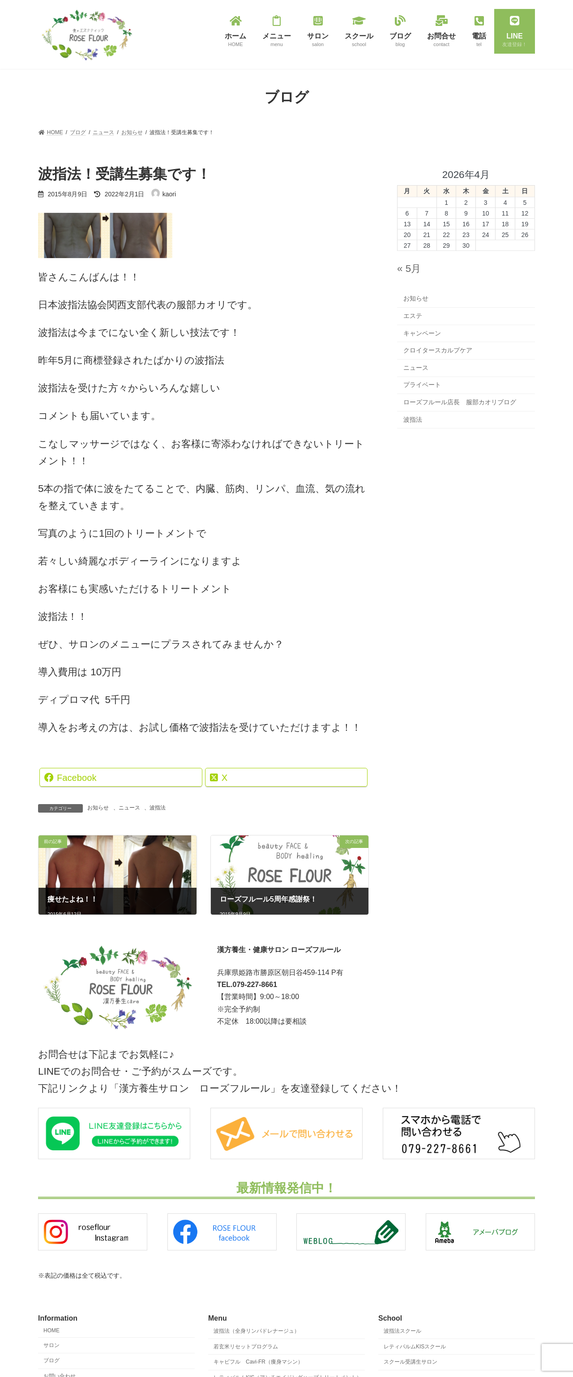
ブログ (51, 1360)
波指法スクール (402, 1330)
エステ (412, 315)
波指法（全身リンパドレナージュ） (256, 1330)
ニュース (129, 808)
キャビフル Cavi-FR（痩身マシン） (258, 1362)
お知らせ (98, 808)
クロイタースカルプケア (437, 350)
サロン (51, 1345)
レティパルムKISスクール (415, 1346)
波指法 (158, 808)
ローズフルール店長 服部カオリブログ (459, 402)
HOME (51, 1330)
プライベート (422, 384)
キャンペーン (422, 332)
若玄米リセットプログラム (246, 1346)
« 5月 (409, 268)
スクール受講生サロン (410, 1362)
